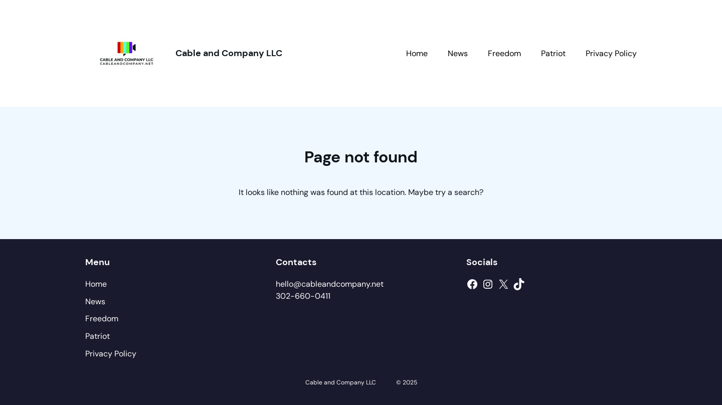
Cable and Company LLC (228, 53)
